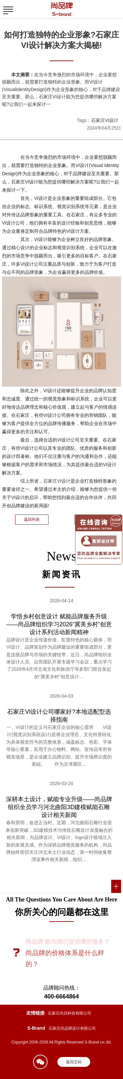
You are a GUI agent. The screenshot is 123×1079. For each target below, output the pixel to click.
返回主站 (74, 1062)
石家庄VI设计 (104, 120)
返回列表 (32, 519)
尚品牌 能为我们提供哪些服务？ (68, 941)
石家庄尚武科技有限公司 (69, 1013)
